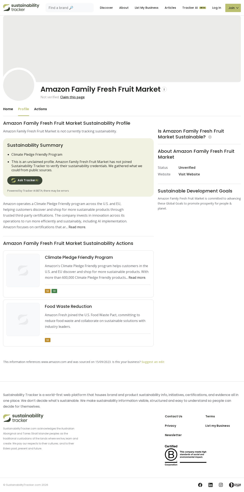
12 (48, 291)
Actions (40, 109)
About (124, 8)
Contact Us (173, 416)
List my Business (217, 426)
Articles (170, 8)
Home (8, 109)
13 (54, 291)
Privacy (170, 426)
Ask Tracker (24, 180)
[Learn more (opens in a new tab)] (209, 137)
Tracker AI (190, 8)
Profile (23, 109)
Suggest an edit (152, 362)
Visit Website (189, 174)
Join (231, 8)
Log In (216, 8)
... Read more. (76, 227)
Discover (106, 8)
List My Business (146, 8)
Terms (210, 416)
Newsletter (173, 435)
